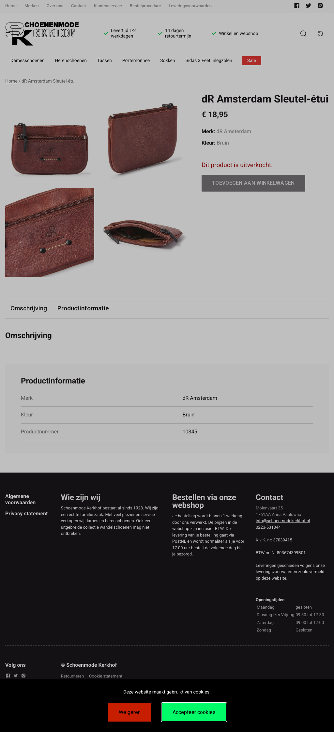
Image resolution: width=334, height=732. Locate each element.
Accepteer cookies (194, 712)
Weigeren (130, 712)
